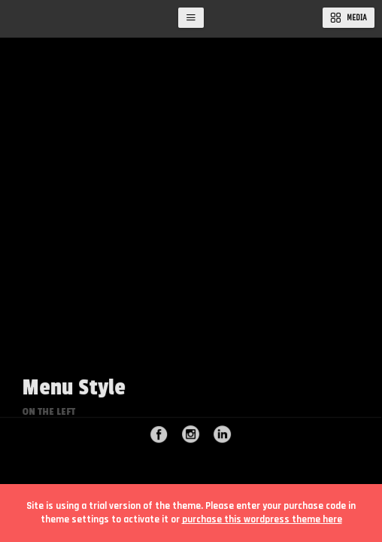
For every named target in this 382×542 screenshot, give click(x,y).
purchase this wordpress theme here (262, 519)
